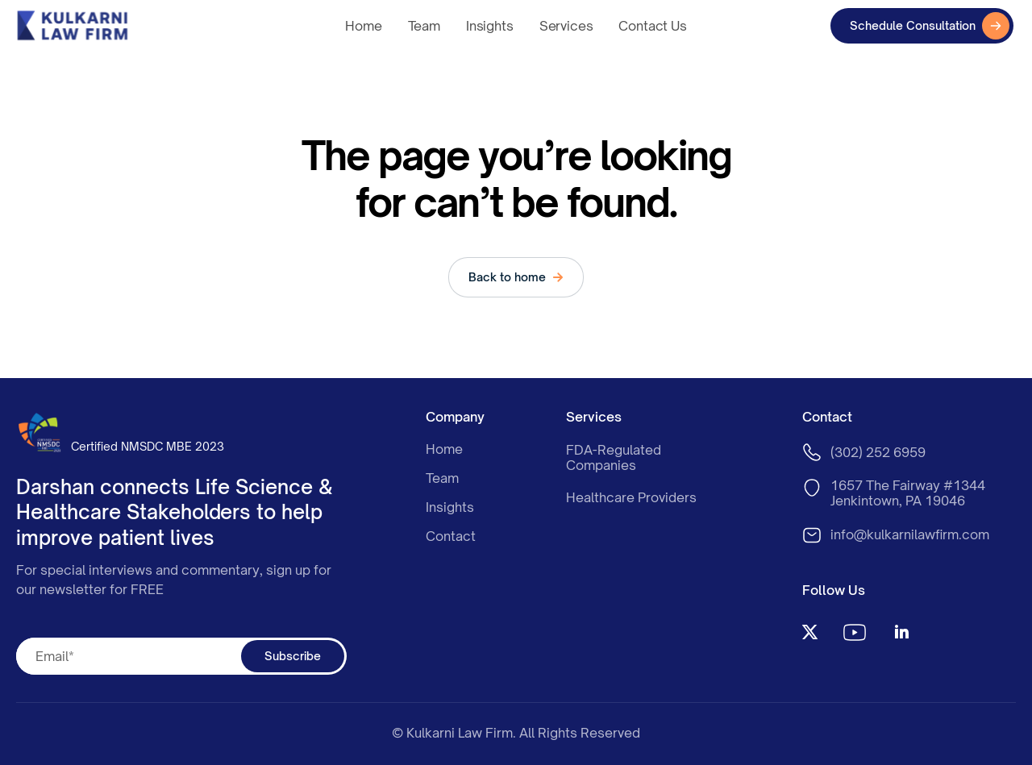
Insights (490, 26)
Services (566, 26)
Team (424, 26)
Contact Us (652, 26)
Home (363, 26)
